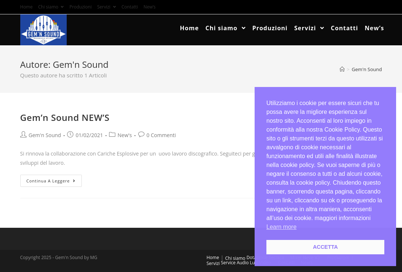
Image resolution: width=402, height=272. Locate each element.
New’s (149, 7)
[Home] (342, 69)
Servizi (106, 7)
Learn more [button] (281, 227)
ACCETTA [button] (325, 247)
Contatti (130, 7)
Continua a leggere (51, 181)
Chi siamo (51, 7)
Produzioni (80, 7)
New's (125, 135)
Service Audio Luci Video (246, 262)
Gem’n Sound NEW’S (65, 117)
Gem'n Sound (45, 135)
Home (26, 7)
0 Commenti (161, 135)
